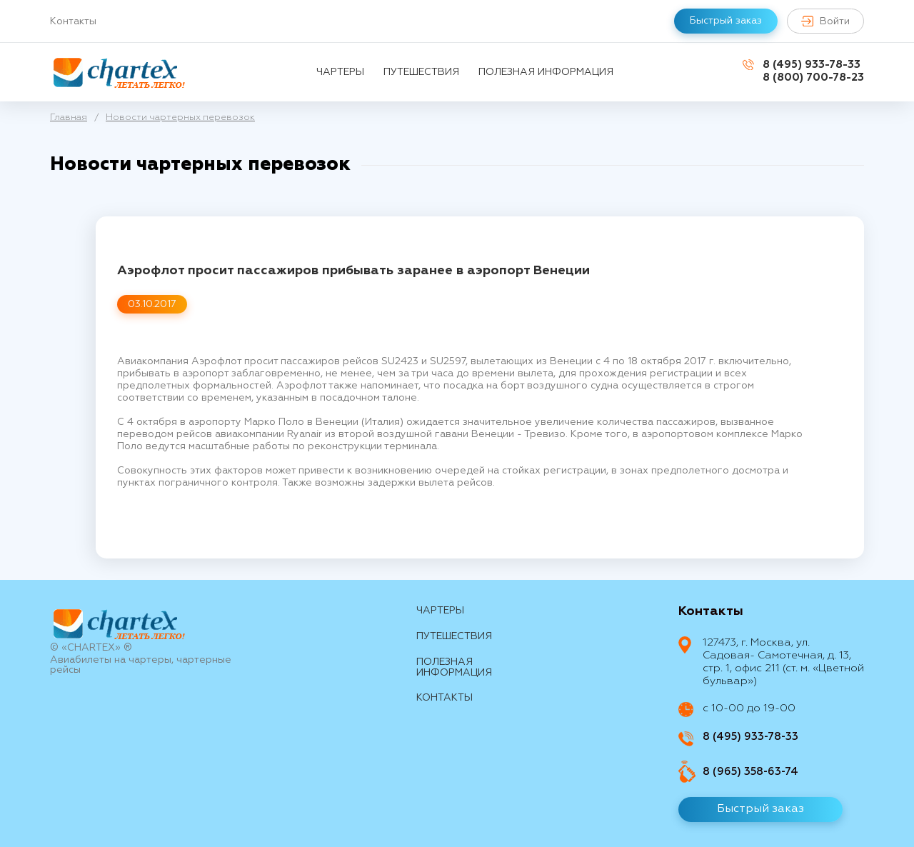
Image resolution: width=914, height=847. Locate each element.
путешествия (421, 72)
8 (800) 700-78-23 (813, 77)
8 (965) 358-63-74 (750, 771)
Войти (825, 21)
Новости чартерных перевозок (180, 117)
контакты (444, 698)
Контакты (73, 21)
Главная (68, 117)
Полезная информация (545, 72)
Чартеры (340, 72)
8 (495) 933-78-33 (811, 64)
